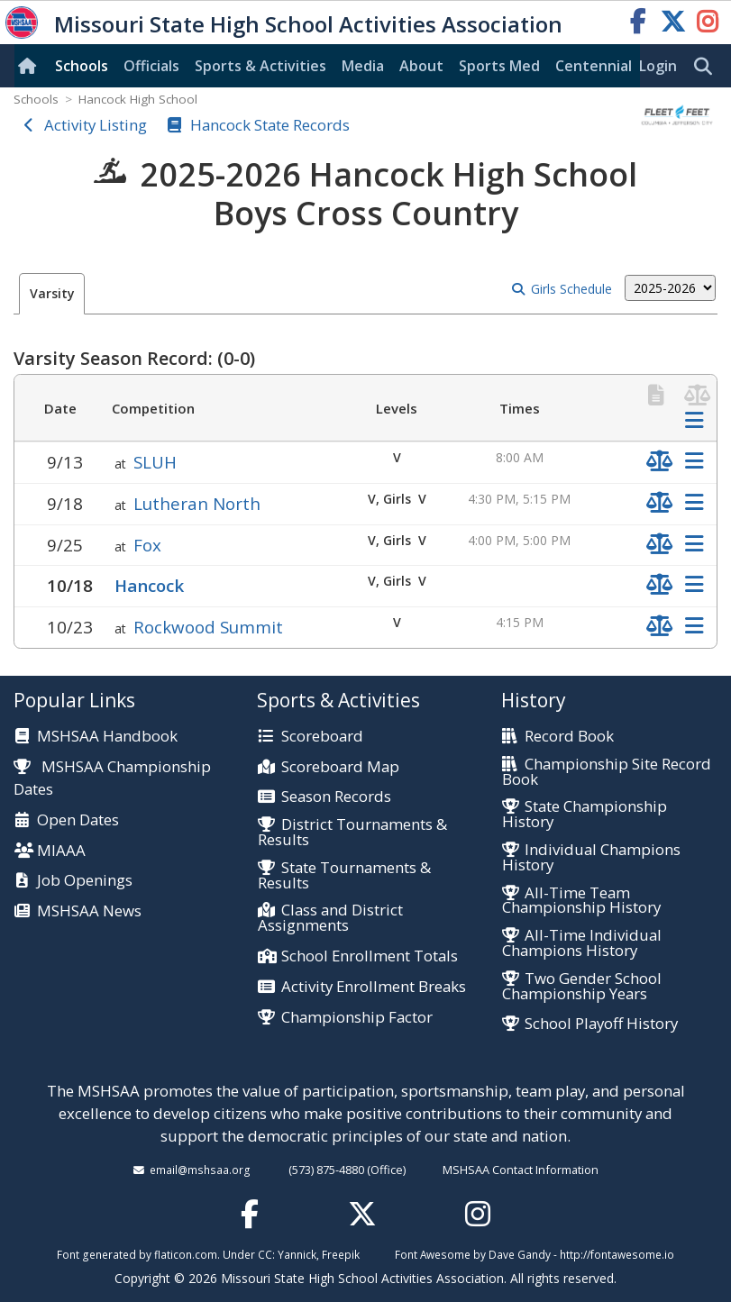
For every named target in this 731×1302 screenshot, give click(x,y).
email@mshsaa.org (200, 1169)
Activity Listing (95, 124)
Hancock (149, 585)
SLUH (155, 462)
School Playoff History (601, 1024)
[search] (707, 66)
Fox (147, 544)
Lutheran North (196, 503)
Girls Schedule (571, 288)
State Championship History (584, 814)
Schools (81, 66)
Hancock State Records (270, 124)
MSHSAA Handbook (107, 736)
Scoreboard (322, 736)
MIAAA (61, 851)
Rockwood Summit (208, 626)
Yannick (297, 1254)
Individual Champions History (591, 858)
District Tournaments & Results (352, 832)
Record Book (569, 736)
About (421, 66)
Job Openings (84, 880)
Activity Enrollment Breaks (373, 987)
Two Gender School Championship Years (582, 986)
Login (658, 66)
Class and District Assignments (330, 918)
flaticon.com (185, 1254)
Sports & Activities (260, 66)
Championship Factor (357, 1017)
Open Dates (78, 820)
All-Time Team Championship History (581, 901)
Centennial (593, 66)
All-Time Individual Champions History (582, 943)
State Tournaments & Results (344, 876)
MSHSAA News (89, 911)
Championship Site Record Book (606, 772)
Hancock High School (137, 99)
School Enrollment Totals (369, 956)
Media (363, 66)
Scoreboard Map (340, 767)
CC (265, 1254)
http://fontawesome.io (617, 1254)
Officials (151, 66)
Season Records (336, 797)
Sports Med (499, 66)
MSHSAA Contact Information (521, 1169)
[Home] (30, 65)
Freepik (341, 1254)
